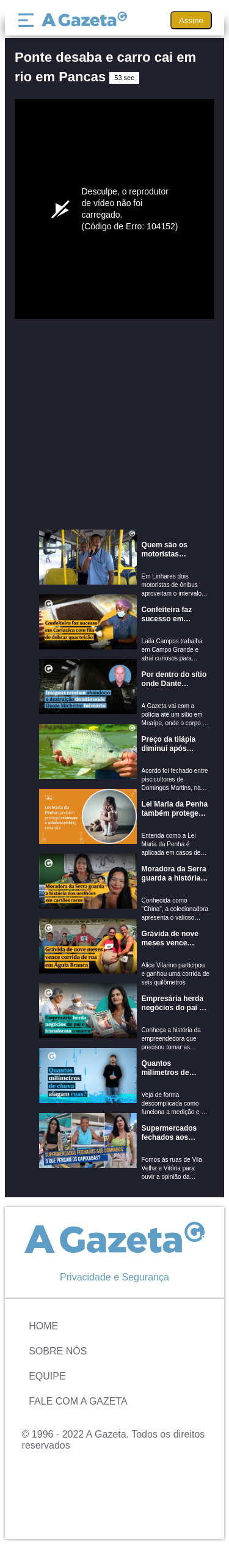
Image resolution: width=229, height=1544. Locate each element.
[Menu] (28, 20)
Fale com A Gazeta (78, 1401)
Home (43, 1326)
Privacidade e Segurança (114, 1277)
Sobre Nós (58, 1351)
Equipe (47, 1376)
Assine (191, 20)
